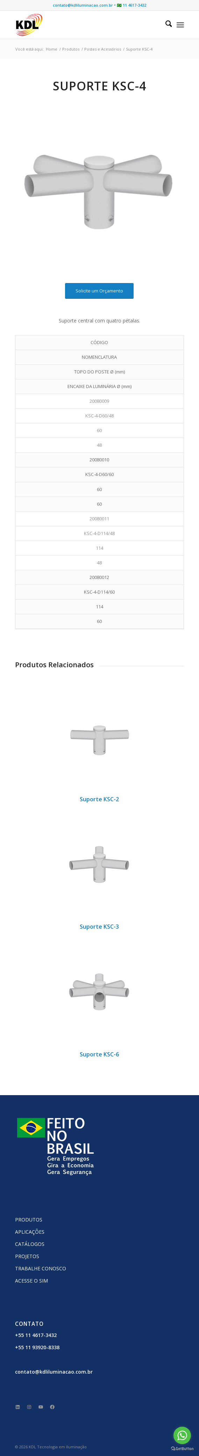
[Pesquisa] (165, 25)
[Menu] (180, 24)
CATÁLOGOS (29, 1244)
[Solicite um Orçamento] (99, 291)
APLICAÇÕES (29, 1231)
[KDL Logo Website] (82, 25)
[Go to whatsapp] (182, 1435)
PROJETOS (27, 1256)
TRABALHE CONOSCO (40, 1268)
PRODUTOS (28, 1219)
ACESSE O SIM (31, 1280)
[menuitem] (165, 25)
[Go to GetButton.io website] (182, 1449)
